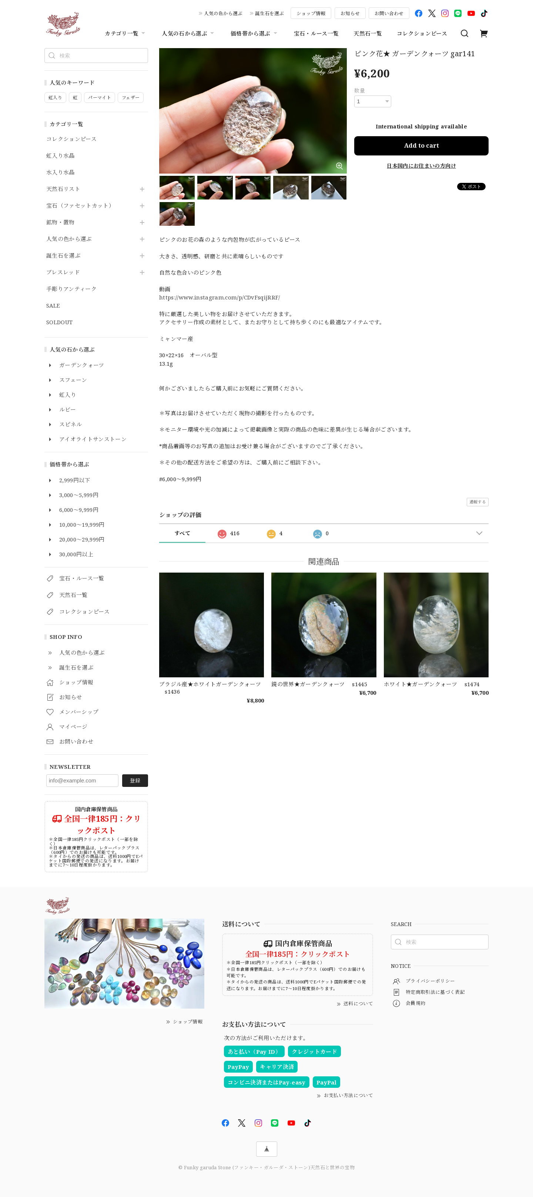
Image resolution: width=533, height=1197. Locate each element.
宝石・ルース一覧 (316, 33)
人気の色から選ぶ (223, 13)
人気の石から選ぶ (189, 33)
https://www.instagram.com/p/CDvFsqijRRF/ (219, 297)
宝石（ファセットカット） (80, 205)
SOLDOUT (59, 322)
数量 (359, 90)
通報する (477, 501)
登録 (135, 780)
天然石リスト (63, 189)
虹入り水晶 (60, 155)
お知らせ (350, 13)
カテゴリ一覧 (126, 33)
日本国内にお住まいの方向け (421, 165)
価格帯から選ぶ (255, 33)
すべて (182, 533)
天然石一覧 (367, 33)
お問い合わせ (389, 13)
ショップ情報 (310, 13)
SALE (53, 305)
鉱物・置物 (60, 222)
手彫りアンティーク (71, 289)
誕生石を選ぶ (269, 13)
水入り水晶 (60, 172)
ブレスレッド (63, 272)
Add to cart (421, 145)
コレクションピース (422, 33)
